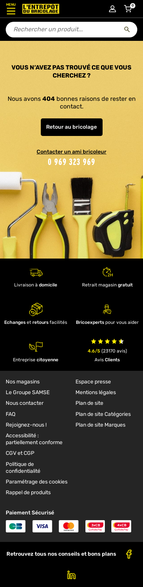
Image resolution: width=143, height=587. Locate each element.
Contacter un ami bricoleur (71, 152)
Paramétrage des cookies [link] (36, 482)
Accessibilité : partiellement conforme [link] (34, 439)
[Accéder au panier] (127, 8)
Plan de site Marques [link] (100, 425)
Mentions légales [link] (96, 392)
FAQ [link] (10, 414)
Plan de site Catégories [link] (103, 414)
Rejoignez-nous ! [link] (26, 425)
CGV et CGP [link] (20, 453)
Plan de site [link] (89, 403)
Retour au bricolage (71, 127)
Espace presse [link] (93, 381)
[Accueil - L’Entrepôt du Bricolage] (41, 9)
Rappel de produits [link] (28, 492)
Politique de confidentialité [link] (23, 467)
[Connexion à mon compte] (112, 8)
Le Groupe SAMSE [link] (28, 392)
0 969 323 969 (71, 162)
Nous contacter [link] (24, 403)
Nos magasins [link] (23, 381)
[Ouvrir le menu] (11, 8)
